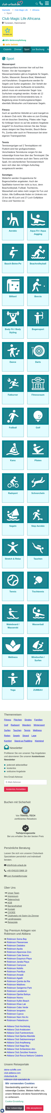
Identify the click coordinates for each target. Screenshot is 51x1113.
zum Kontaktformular (17, 876)
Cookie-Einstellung (14, 1101)
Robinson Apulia (15, 949)
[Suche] (37, 3)
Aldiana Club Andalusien (18, 1029)
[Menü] (47, 3)
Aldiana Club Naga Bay (18, 1046)
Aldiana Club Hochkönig (18, 1026)
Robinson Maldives (16, 984)
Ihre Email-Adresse (13, 777)
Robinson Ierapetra (16, 1010)
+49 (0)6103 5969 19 (17, 870)
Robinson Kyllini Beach (18, 1001)
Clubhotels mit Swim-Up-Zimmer (23, 916)
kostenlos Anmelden (16, 789)
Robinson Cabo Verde (17, 1007)
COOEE (11, 912)
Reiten (7, 736)
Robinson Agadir (15, 978)
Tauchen (17, 730)
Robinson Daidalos (16, 945)
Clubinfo (7, 49)
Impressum (12, 896)
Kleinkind (39, 741)
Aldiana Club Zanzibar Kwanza (22, 1052)
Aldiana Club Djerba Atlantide (21, 1036)
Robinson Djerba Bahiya (18, 994)
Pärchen (18, 720)
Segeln (16, 736)
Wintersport (39, 725)
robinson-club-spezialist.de (17, 1079)
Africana (35, 10)
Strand (25, 736)
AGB (9, 903)
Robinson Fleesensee (17, 942)
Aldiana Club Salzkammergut (21, 1039)
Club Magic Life (21, 10)
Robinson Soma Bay (17, 939)
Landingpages (14, 919)
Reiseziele (12, 922)
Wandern (26, 725)
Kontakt (11, 909)
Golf (6, 725)
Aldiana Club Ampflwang (18, 1042)
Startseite (6, 10)
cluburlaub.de (10, 1076)
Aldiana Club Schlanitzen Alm (21, 1049)
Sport (26, 49)
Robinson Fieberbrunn (17, 1020)
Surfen (7, 730)
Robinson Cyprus (15, 1014)
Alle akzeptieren (34, 1108)
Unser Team (13, 893)
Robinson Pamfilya (16, 971)
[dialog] (27, 1096)
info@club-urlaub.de (16, 865)
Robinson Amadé (15, 975)
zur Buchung (38, 49)
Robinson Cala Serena (18, 955)
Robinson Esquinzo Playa (19, 958)
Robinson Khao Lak (16, 1004)
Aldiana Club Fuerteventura (20, 1033)
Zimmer (17, 49)
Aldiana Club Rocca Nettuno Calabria (25, 1055)
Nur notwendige (14, 1108)
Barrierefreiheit (14, 906)
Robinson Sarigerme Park (19, 988)
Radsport (15, 725)
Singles (28, 720)
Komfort (8, 741)
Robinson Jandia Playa (18, 962)
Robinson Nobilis (15, 968)
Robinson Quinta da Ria (18, 981)
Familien (38, 720)
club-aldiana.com (12, 1073)
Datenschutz (13, 899)
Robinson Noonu (15, 997)
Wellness (37, 730)
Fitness (7, 720)
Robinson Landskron (17, 991)
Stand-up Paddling (23, 741)
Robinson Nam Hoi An (17, 1017)
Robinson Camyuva (16, 965)
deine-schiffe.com (12, 1070)
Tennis (27, 730)
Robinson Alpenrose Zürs (19, 952)
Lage (34, 736)
